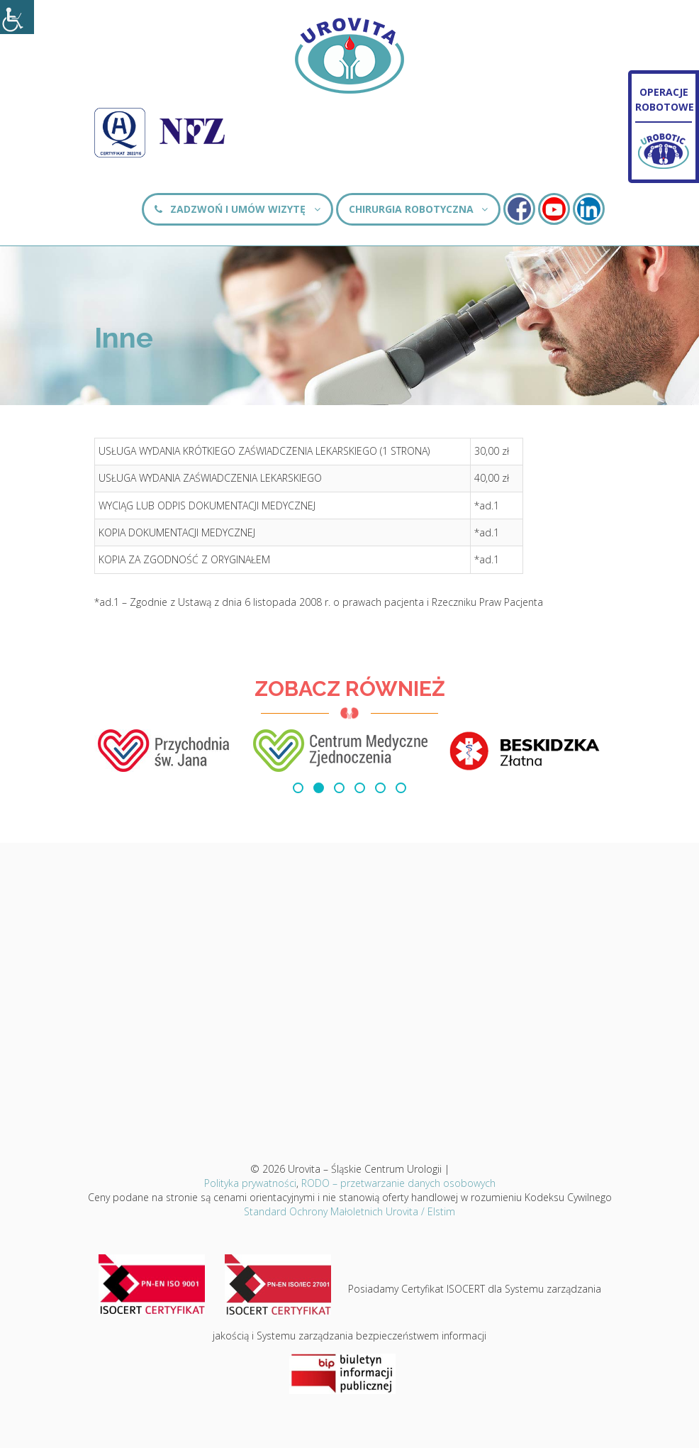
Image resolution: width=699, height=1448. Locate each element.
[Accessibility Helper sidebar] (17, 17)
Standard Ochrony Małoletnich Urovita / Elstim (349, 1211)
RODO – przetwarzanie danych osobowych (398, 1183)
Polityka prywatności (250, 1183)
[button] (298, 788)
